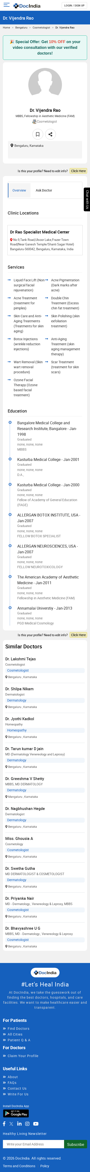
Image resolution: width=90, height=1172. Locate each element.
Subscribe (75, 1144)
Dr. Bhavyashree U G (22, 928)
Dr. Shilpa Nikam (19, 688)
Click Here (78, 171)
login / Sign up (74, 5)
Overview (19, 190)
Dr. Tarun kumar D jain (24, 748)
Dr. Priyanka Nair (19, 898)
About (13, 1077)
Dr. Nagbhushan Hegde (25, 808)
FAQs (12, 1082)
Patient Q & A (19, 1040)
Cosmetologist (41, 27)
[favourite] (37, 134)
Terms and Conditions (19, 1166)
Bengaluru (21, 27)
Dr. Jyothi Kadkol (19, 718)
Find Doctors (19, 1028)
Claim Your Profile (23, 1055)
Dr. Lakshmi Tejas (20, 659)
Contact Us (17, 1088)
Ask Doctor (44, 190)
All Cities (15, 1034)
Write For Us (18, 1094)
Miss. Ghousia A (19, 838)
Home (6, 27)
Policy (44, 1166)
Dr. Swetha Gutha (20, 868)
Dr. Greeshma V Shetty (24, 778)
